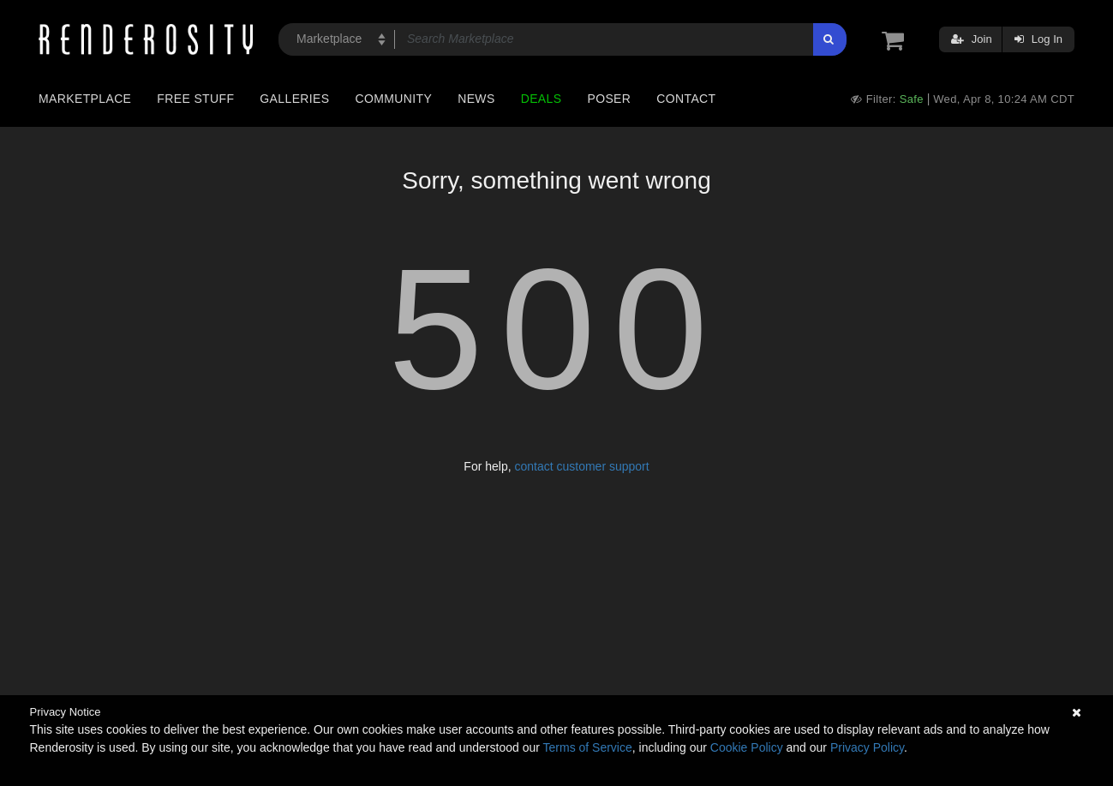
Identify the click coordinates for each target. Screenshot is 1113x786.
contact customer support (581, 466)
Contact (685, 98)
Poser (609, 98)
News (476, 98)
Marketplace (85, 98)
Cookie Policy (746, 747)
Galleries (294, 98)
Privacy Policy (867, 747)
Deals (541, 98)
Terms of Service (587, 747)
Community (394, 98)
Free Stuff (195, 98)
